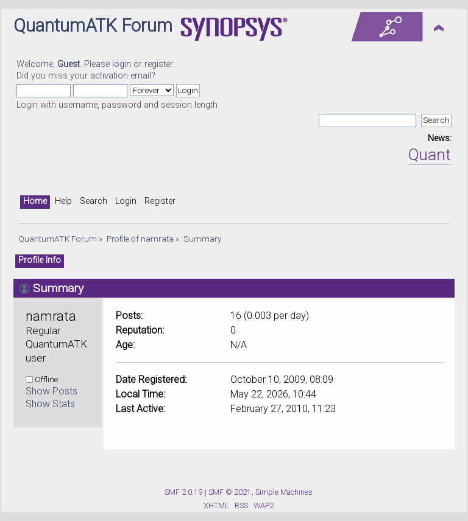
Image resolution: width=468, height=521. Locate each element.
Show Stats (50, 404)
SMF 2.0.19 (183, 492)
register (158, 64)
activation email (120, 76)
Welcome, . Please (64, 64)
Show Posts (51, 391)
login (121, 64)
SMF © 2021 (229, 492)
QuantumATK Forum (92, 25)
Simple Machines (284, 492)
